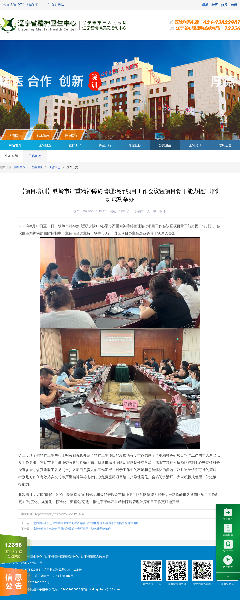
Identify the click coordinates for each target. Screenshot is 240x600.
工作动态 (35, 156)
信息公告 (225, 145)
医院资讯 (195, 145)
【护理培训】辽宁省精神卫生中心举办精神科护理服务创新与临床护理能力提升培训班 (85, 523)
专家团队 (135, 145)
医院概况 (45, 145)
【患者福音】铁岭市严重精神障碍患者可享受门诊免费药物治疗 (71, 528)
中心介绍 (11, 156)
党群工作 (75, 145)
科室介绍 (105, 145)
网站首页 (15, 145)
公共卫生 (165, 145)
